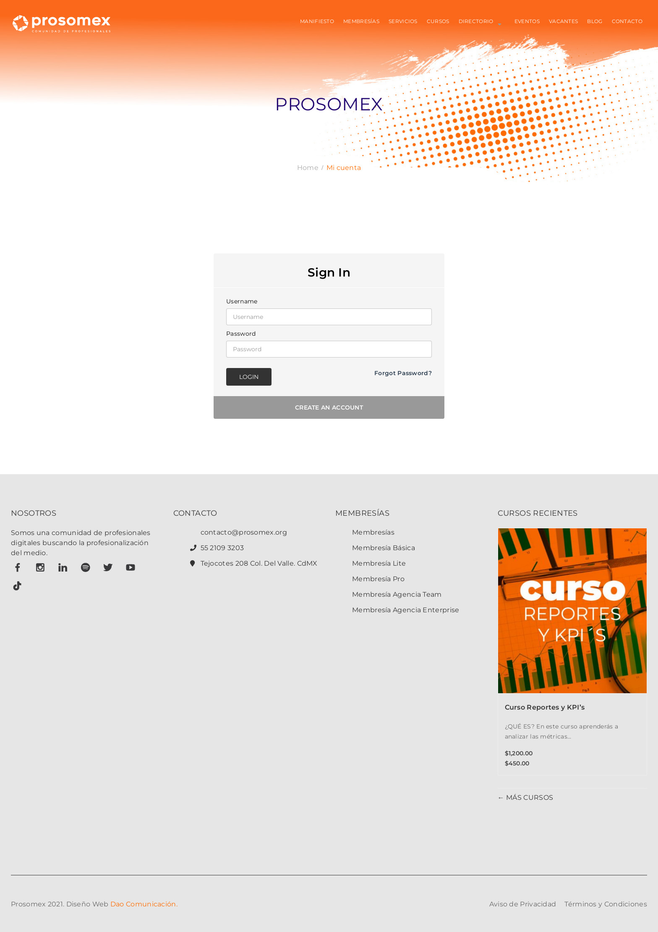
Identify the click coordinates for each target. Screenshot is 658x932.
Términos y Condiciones (605, 904)
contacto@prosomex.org (244, 532)
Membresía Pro (378, 579)
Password (241, 333)
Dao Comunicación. (144, 904)
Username (241, 301)
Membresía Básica (383, 548)
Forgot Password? (403, 373)
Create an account (329, 407)
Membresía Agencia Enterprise (405, 610)
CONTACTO (627, 21)
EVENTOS (527, 21)
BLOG (594, 21)
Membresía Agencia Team (397, 594)
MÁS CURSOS (528, 797)
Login (248, 377)
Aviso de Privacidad (522, 904)
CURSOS (438, 21)
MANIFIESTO (317, 21)
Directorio (476, 21)
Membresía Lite (379, 563)
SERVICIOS (403, 21)
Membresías (373, 532)
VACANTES (563, 21)
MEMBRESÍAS (361, 21)
